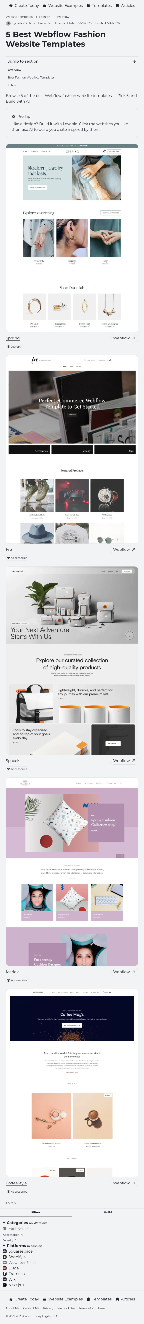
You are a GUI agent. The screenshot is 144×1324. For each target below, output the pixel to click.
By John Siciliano (24, 23)
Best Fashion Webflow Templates (31, 77)
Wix (10, 1279)
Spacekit (14, 760)
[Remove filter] (28, 1228)
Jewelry (14, 346)
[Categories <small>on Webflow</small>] (72, 1223)
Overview (14, 70)
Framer (14, 1273)
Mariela (13, 972)
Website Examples (63, 5)
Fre (9, 549)
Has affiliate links (50, 23)
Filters (12, 85)
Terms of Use (66, 1308)
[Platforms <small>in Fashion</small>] (72, 1245)
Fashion (13, 1228)
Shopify (14, 1257)
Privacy (48, 1308)
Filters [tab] (36, 1212)
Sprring (13, 338)
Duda (12, 1268)
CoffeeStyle (16, 1183)
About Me (13, 1308)
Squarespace (20, 1251)
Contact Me (31, 1308)
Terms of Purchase (92, 1308)
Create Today (24, 5)
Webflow (124, 338)
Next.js (13, 1285)
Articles (125, 5)
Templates (99, 5)
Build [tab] (108, 1212)
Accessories (17, 558)
